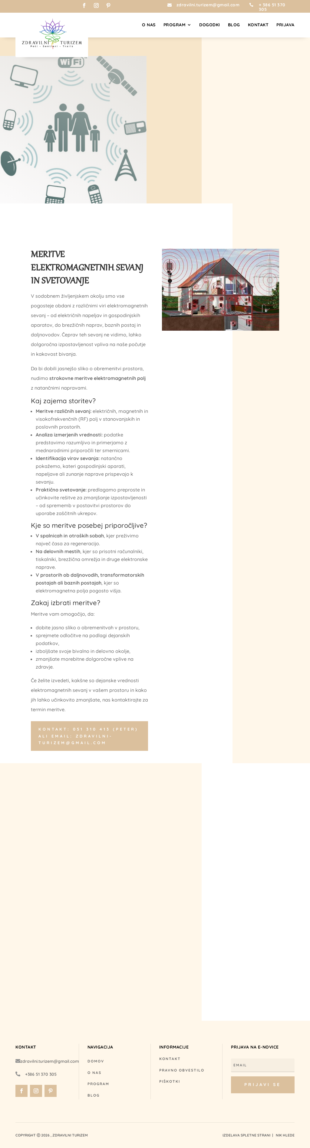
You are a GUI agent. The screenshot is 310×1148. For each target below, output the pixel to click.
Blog (234, 25)
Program (174, 25)
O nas (149, 25)
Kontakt (258, 25)
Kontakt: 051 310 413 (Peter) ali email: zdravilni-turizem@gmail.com (88, 736)
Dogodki (209, 25)
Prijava (285, 25)
